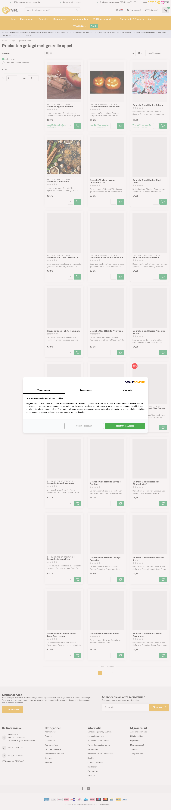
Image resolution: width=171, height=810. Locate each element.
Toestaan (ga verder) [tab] (125, 426)
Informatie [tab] (127, 390)
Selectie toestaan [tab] (84, 426)
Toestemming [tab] (43, 390)
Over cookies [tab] (85, 390)
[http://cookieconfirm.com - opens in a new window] (135, 382)
